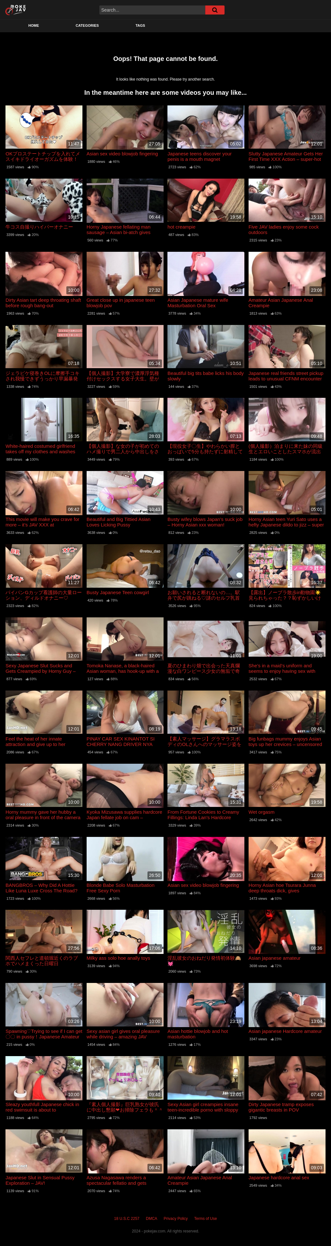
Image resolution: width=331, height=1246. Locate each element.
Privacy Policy (176, 1218)
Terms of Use (205, 1218)
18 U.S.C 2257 (126, 1218)
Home (33, 25)
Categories (87, 25)
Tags (140, 25)
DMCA (151, 1218)
